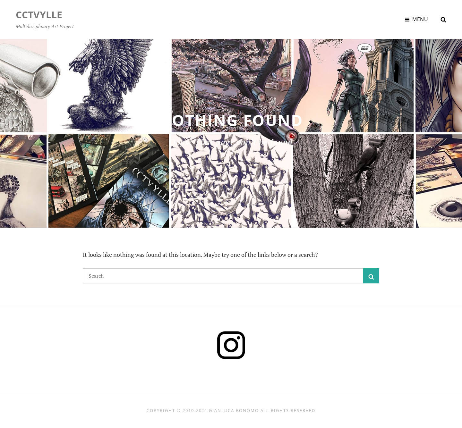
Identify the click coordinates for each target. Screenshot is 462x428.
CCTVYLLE (39, 14)
